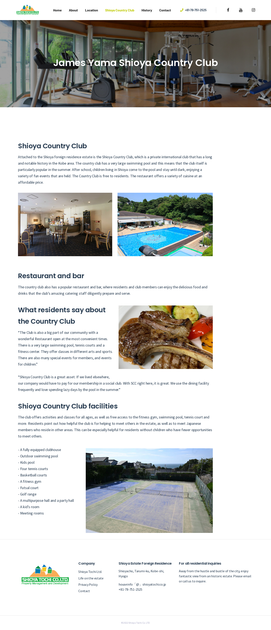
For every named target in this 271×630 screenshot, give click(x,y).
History (146, 10)
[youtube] (241, 10)
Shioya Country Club (119, 10)
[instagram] (253, 10)
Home (57, 10)
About (73, 10)
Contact (165, 10)
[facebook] (228, 10)
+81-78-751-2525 (196, 10)
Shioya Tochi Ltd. (90, 571)
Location (91, 10)
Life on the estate (90, 578)
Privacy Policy (88, 584)
